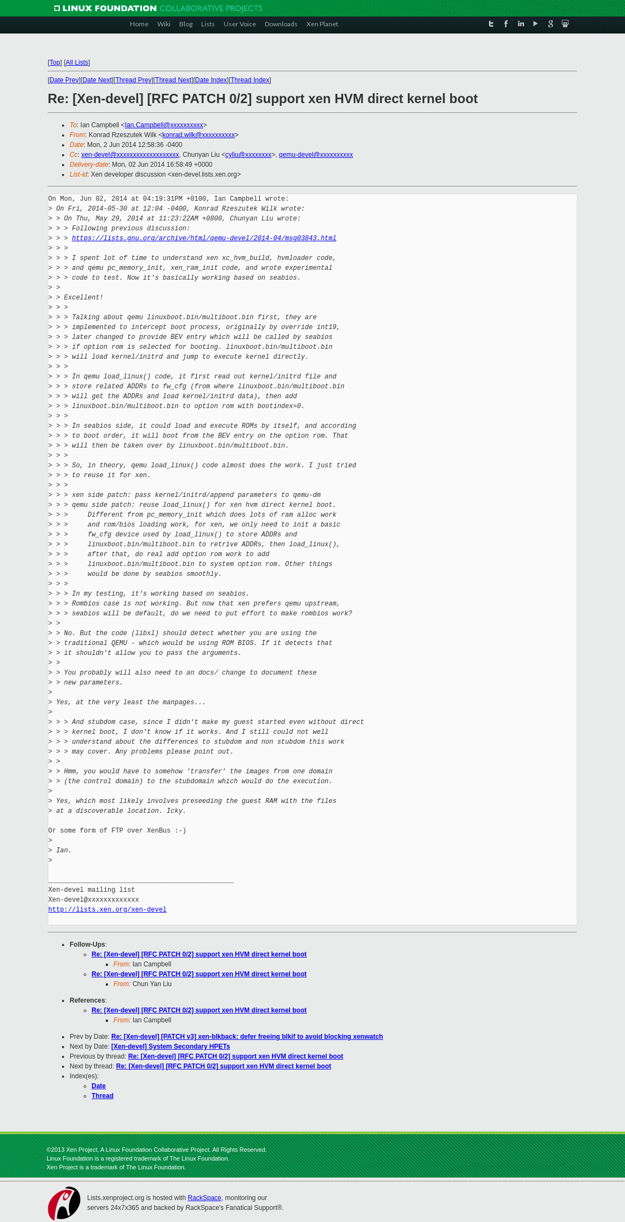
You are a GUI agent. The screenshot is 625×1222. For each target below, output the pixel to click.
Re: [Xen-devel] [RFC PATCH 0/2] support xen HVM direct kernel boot (199, 954)
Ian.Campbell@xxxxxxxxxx (164, 125)
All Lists (77, 62)
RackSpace (204, 1198)
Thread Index (250, 80)
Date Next (96, 80)
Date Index (211, 80)
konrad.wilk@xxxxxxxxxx (198, 135)
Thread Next (173, 80)
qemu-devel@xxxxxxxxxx (316, 155)
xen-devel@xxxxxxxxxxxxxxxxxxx (130, 155)
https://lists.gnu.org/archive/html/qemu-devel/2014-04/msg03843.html (204, 238)
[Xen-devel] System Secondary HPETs (170, 1046)
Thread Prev (133, 80)
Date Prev (63, 80)
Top (54, 62)
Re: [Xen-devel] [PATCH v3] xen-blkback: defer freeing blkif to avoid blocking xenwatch (247, 1036)
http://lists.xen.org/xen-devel (107, 909)
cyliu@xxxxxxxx (248, 155)
